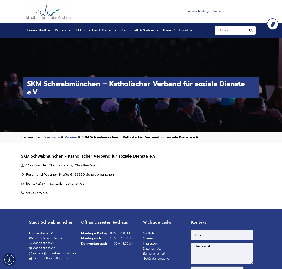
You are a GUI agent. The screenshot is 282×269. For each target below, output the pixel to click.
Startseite (52, 137)
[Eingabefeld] (233, 30)
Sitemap (149, 238)
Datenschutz (152, 248)
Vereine (71, 137)
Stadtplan (149, 233)
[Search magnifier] (251, 30)
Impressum (151, 243)
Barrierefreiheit (154, 253)
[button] (39, 30)
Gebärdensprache (156, 258)
